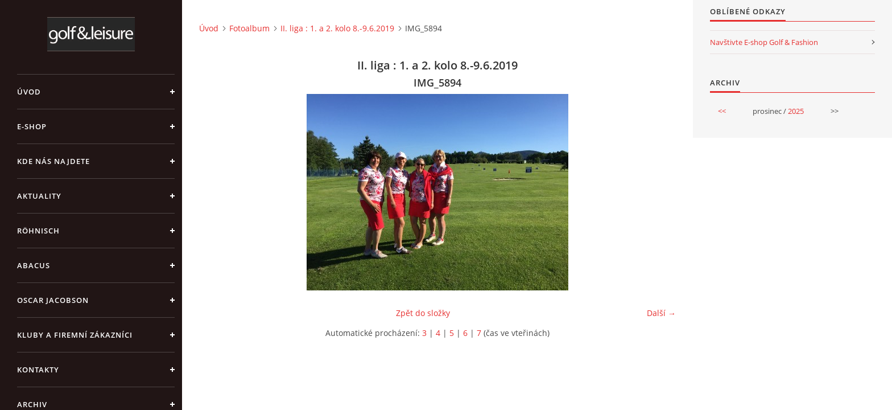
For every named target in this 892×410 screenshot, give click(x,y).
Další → (661, 313)
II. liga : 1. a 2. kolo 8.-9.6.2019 (337, 28)
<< (722, 111)
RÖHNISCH (38, 231)
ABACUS (33, 265)
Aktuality (39, 196)
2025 (796, 111)
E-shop (32, 126)
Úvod (29, 92)
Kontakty (38, 369)
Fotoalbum (249, 28)
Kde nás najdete (53, 161)
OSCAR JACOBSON (53, 300)
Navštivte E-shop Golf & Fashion (764, 42)
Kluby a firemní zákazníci (75, 335)
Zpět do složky (423, 313)
